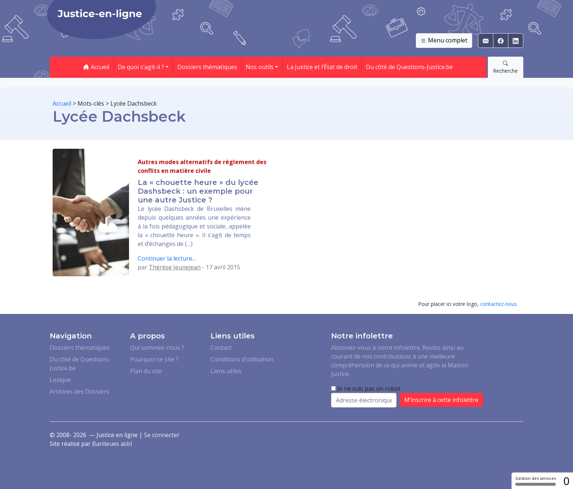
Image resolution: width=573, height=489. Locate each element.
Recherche (505, 67)
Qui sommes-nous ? (157, 348)
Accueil (96, 67)
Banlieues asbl (112, 444)
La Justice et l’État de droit (322, 67)
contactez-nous (498, 303)
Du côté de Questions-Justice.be (409, 67)
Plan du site (146, 371)
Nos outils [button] (260, 67)
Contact (221, 348)
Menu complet (444, 40)
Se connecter (161, 435)
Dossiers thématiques (207, 67)
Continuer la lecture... (167, 258)
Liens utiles (226, 371)
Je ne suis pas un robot (366, 388)
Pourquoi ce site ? (154, 359)
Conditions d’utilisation (241, 359)
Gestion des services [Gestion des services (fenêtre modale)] (535, 480)
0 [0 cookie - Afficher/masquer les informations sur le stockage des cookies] (566, 480)
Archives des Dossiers (79, 391)
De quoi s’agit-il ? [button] (141, 67)
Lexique (60, 380)
